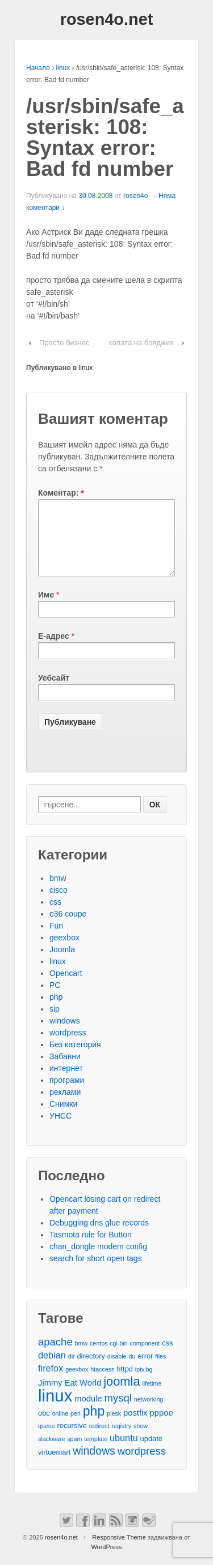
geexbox (64, 951)
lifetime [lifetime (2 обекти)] (152, 1397)
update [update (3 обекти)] (151, 1452)
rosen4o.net (106, 19)
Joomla (62, 963)
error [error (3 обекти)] (145, 1369)
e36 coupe (67, 927)
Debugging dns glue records (99, 1236)
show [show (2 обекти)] (140, 1439)
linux (63, 68)
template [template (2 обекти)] (95, 1452)
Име (46, 608)
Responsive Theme (119, 1550)
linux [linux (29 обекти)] (55, 1409)
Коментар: (61, 492)
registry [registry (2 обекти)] (121, 1439)
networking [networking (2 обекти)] (149, 1412)
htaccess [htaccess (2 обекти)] (102, 1382)
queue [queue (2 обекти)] (46, 1439)
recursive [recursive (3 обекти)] (72, 1439)
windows (64, 1034)
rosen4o (135, 196)
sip (54, 1022)
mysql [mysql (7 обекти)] (118, 1411)
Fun (56, 939)
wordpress (67, 1046)
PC (54, 998)
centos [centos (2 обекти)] (98, 1356)
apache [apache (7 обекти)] (55, 1355)
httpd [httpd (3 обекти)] (124, 1382)
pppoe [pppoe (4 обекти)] (161, 1426)
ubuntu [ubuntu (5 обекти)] (124, 1451)
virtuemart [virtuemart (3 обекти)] (54, 1465)
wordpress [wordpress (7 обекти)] (142, 1465)
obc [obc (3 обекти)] (44, 1426)
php (55, 1010)
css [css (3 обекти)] (167, 1356)
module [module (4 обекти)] (88, 1412)
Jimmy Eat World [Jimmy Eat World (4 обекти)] (69, 1396)
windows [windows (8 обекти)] (94, 1465)
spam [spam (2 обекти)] (74, 1452)
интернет (66, 1081)
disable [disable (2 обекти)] (117, 1369)
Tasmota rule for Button (90, 1248)
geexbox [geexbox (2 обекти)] (76, 1382)
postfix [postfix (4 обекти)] (135, 1426)
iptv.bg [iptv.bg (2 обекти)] (144, 1382)
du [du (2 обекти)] (131, 1369)
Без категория (75, 1058)
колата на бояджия (141, 342)
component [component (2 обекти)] (145, 1356)
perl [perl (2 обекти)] (75, 1427)
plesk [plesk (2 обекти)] (114, 1427)
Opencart (65, 986)
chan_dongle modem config (98, 1260)
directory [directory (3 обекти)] (91, 1369)
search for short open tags (95, 1271)
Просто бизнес (64, 342)
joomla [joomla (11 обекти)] (121, 1395)
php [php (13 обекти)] (94, 1425)
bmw (57, 891)
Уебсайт (53, 691)
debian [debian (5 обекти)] (52, 1369)
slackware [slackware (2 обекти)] (51, 1452)
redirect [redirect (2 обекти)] (99, 1439)
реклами (65, 1105)
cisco (58, 903)
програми (66, 1093)
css (55, 915)
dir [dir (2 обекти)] (71, 1369)
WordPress (106, 1560)
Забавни (65, 1069)
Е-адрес (53, 649)
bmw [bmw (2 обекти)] (81, 1356)
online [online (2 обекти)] (60, 1427)
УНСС (60, 1129)
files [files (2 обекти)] (160, 1369)
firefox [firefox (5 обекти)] (50, 1382)
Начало (38, 68)
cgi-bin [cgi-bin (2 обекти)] (118, 1356)
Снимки (63, 1117)
